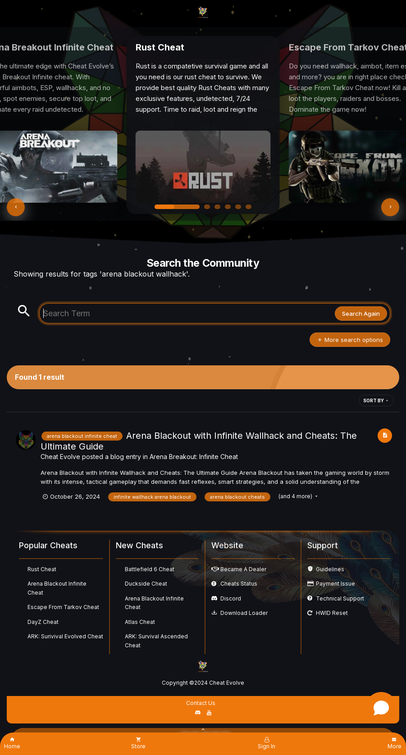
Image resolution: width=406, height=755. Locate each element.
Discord (230, 598)
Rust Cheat (41, 569)
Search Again (361, 313)
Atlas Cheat (140, 622)
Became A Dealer (243, 569)
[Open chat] (381, 707)
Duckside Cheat (146, 583)
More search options (350, 339)
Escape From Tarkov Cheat (63, 607)
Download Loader (244, 612)
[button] (16, 207)
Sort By (376, 400)
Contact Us (200, 703)
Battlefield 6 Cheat (149, 569)
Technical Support (340, 598)
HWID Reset (332, 612)
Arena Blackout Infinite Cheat (57, 588)
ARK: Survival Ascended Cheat (156, 641)
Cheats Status (238, 583)
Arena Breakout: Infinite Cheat (194, 456)
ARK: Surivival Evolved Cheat (65, 636)
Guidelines (330, 569)
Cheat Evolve (60, 456)
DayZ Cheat (43, 622)
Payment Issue (335, 583)
